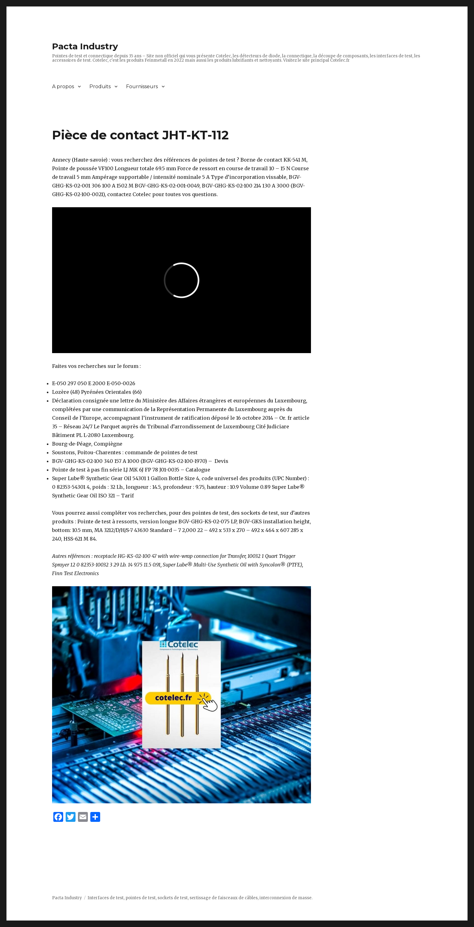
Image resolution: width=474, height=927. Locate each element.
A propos (63, 86)
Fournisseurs (142, 86)
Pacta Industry (85, 46)
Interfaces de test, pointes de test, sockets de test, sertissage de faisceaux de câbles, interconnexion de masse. (200, 897)
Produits (100, 86)
